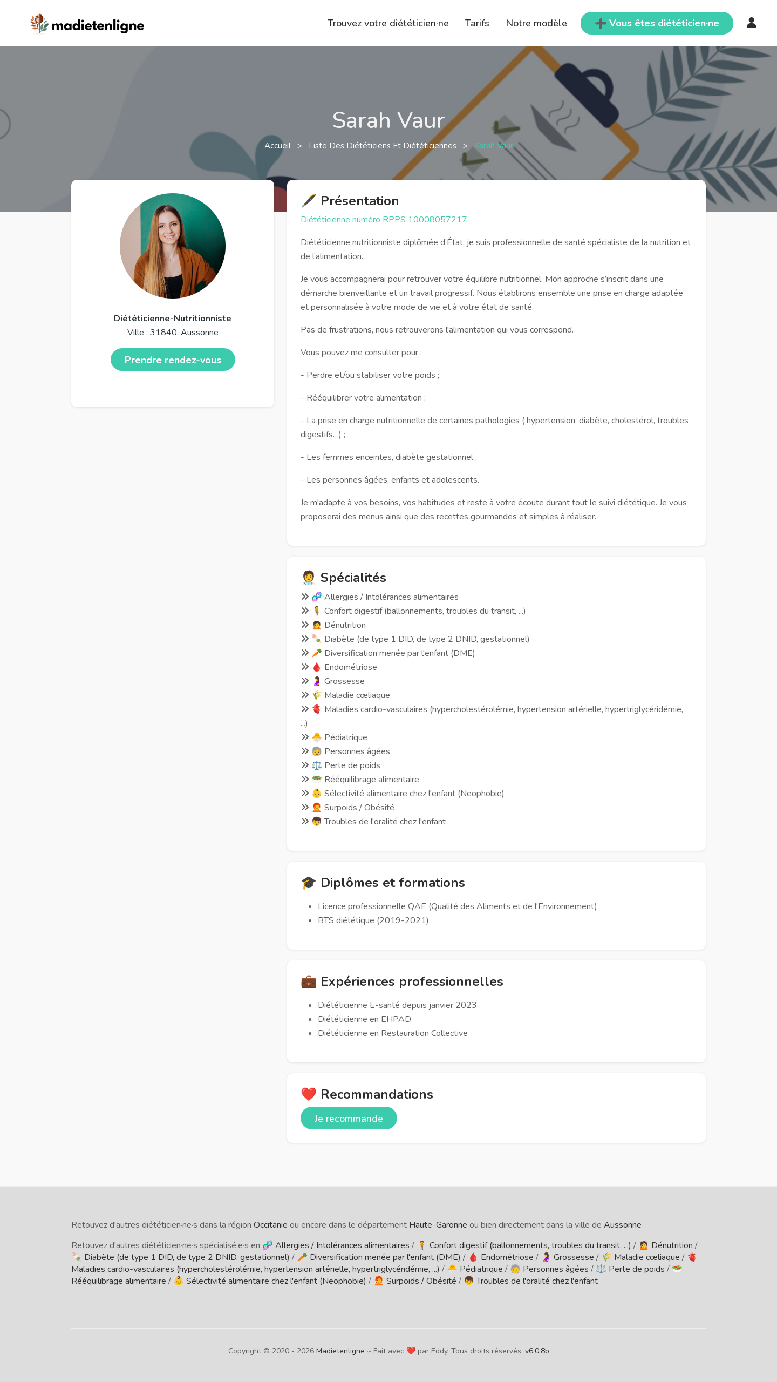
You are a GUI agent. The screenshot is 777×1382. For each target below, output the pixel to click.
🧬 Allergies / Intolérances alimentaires (336, 1245)
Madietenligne (340, 1351)
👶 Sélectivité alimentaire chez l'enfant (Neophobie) (269, 1281)
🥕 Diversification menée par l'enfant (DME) (379, 1257)
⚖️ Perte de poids (630, 1269)
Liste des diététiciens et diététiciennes (384, 145)
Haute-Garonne (438, 1225)
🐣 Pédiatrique (475, 1269)
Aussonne (623, 1225)
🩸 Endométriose (501, 1257)
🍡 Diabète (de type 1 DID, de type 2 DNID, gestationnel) (180, 1257)
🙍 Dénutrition (665, 1245)
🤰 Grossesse (567, 1257)
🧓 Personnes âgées (549, 1269)
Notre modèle (536, 23)
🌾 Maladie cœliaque (640, 1257)
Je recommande (349, 1118)
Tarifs (477, 23)
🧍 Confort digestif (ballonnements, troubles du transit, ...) (524, 1245)
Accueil (278, 145)
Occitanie (271, 1225)
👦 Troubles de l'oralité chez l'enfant (531, 1281)
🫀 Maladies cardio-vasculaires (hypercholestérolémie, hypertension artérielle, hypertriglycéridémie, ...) (384, 1263)
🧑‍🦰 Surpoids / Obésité (414, 1281)
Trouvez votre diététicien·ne (388, 23)
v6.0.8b (537, 1351)
